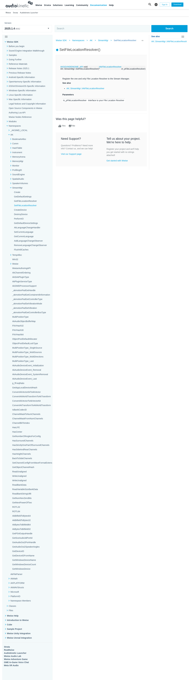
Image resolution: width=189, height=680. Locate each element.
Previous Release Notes (20, 73)
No (72, 126)
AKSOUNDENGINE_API (72, 67)
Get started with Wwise (117, 160)
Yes (62, 126)
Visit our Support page (71, 154)
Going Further (15, 59)
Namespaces (78, 40)
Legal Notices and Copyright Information (27, 104)
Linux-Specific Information (21, 95)
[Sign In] (165, 5)
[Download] (177, 5)
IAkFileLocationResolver (110, 67)
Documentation (98, 5)
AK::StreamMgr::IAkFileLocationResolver (86, 88)
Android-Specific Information (22, 77)
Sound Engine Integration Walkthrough (26, 51)
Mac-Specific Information (20, 99)
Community (82, 5)
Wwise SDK (12, 42)
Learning (69, 5)
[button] (150, 4)
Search (169, 28)
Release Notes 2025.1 (19, 68)
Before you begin (17, 46)
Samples (13, 55)
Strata (47, 5)
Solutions (58, 5)
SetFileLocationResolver (125, 40)
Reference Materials (18, 64)
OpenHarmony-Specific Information (25, 81)
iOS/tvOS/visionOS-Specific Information (27, 86)
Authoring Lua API (17, 112)
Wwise (38, 5)
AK (91, 40)
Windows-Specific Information (22, 90)
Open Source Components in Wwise (25, 108)
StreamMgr (103, 40)
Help (111, 5)
